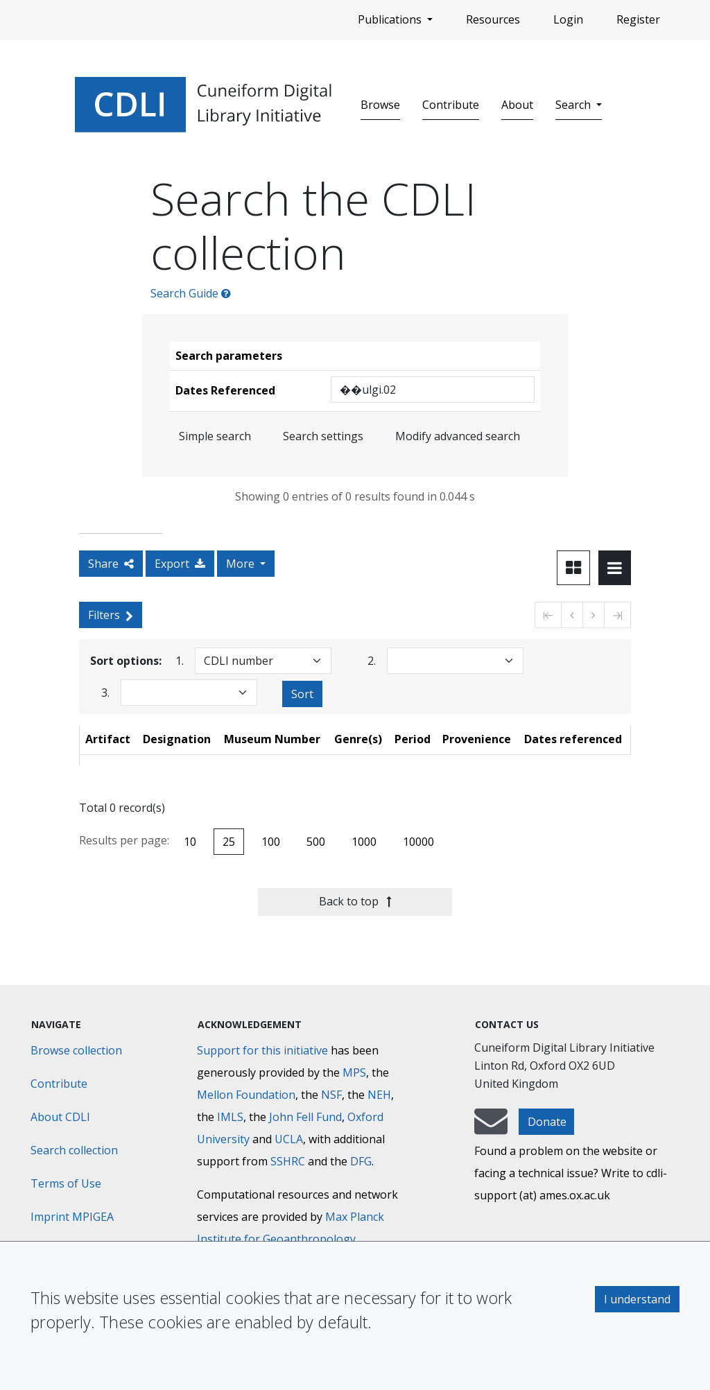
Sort (302, 694)
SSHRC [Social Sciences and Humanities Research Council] (287, 1161)
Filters (110, 615)
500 (315, 841)
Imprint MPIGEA (72, 1216)
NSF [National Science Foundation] (331, 1094)
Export (180, 563)
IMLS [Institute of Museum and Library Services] (230, 1116)
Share (111, 563)
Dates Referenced (225, 390)
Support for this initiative (262, 1050)
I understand (637, 1299)
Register (638, 19)
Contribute (450, 104)
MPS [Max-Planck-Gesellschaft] (354, 1072)
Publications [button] (391, 19)
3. (105, 692)
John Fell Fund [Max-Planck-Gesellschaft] (305, 1116)
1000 (364, 841)
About (517, 104)
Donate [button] (547, 1121)
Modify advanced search (457, 436)
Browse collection (76, 1050)
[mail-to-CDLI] (491, 1128)
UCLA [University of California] (289, 1139)
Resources (493, 19)
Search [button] (574, 104)
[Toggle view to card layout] (573, 567)
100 (270, 841)
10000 (418, 841)
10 (190, 841)
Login (568, 19)
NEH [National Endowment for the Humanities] (379, 1094)
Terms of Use (66, 1183)
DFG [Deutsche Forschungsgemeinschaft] (361, 1161)
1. (179, 660)
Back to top (355, 901)
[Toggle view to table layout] (614, 567)
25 (229, 841)
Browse (380, 104)
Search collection (74, 1150)
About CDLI (60, 1116)
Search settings (323, 436)
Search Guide (190, 293)
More (241, 563)
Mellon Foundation (246, 1094)
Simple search (215, 436)
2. (371, 660)
